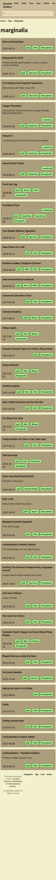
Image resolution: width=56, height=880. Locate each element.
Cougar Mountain (12, 105)
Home (3, 21)
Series (49, 774)
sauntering (47, 120)
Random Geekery (7, 5)
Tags (10, 21)
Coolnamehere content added (19, 736)
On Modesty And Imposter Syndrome (22, 83)
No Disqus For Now (13, 418)
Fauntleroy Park (11, 205)
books (35, 317)
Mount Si (7, 135)
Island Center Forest (13, 163)
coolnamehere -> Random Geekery (21, 752)
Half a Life (8, 498)
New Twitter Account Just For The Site (23, 402)
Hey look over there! (14, 615)
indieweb (36, 461)
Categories (28, 774)
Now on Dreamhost (13, 41)
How (38, 3)
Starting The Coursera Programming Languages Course (28, 569)
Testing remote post (13, 720)
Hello (24, 3)
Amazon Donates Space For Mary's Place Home (28, 348)
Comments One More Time (17, 295)
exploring (33, 125)
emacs (35, 678)
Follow (46, 3)
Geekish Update (11, 385)
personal (34, 73)
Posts (16, 3)
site (36, 47)
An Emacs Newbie (12, 672)
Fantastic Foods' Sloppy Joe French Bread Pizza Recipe (27, 633)
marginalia (47, 47)
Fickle (6, 704)
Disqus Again (9, 327)
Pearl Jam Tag (10, 184)
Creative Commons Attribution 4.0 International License (13, 782)
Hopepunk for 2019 (13, 57)
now (27, 285)
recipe (36, 641)
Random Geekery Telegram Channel (22, 263)
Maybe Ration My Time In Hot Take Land (24, 439)
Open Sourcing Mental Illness (18, 476)
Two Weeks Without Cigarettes (19, 230)
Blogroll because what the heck (19, 656)
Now (31, 3)
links (28, 269)
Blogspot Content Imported (17, 521)
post (28, 47)
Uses (43, 774)
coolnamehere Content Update (19, 544)
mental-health (31, 489)
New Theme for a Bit (14, 247)
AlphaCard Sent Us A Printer (18, 688)
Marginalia (18, 21)
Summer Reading (12, 311)
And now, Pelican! (12, 593)
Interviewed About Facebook (18, 279)
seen (36, 190)
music (27, 190)
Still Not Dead (10, 455)
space (35, 511)
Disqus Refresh (10, 364)
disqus (35, 334)
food (26, 641)
